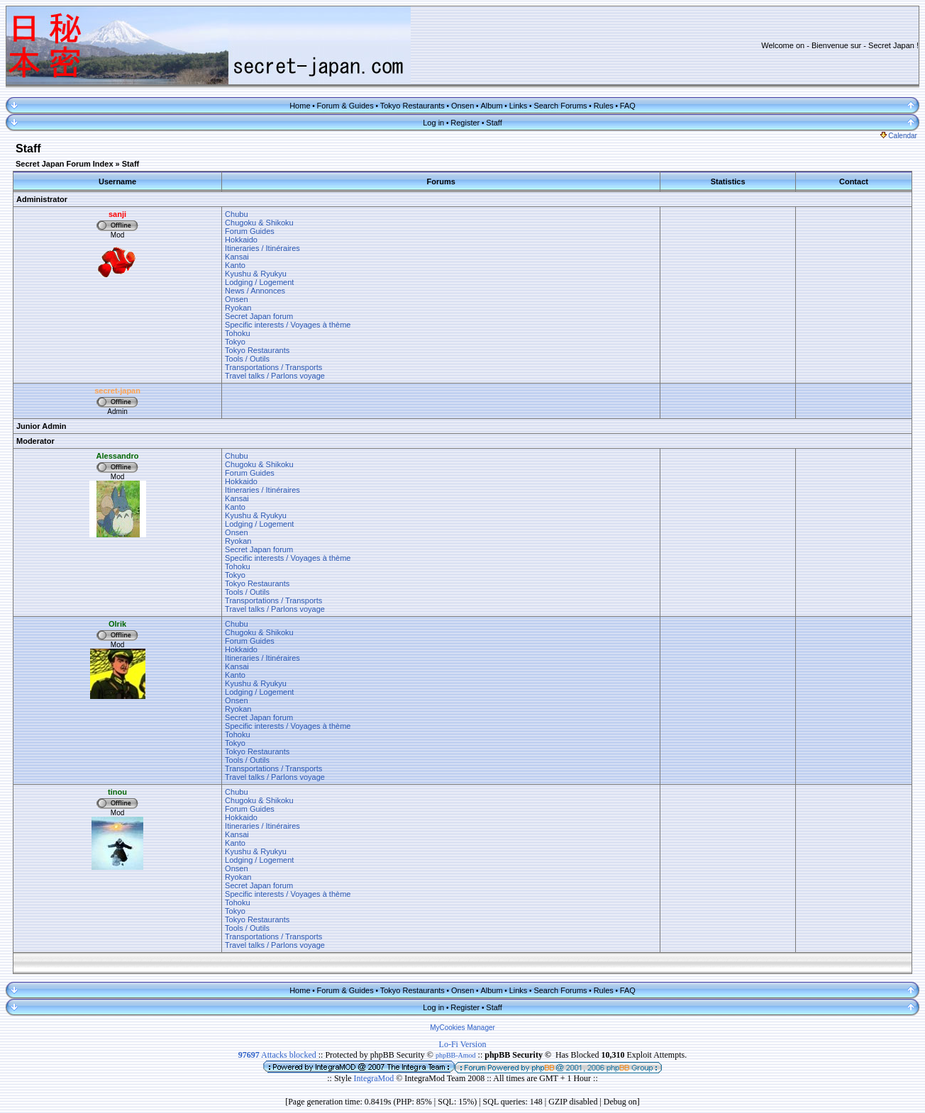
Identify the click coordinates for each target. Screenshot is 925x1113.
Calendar (898, 136)
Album (491, 105)
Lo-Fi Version (463, 1044)
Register (465, 122)
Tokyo (235, 341)
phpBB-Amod (456, 1055)
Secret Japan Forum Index (64, 164)
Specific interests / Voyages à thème (287, 324)
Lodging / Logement (259, 282)
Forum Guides (250, 231)
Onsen (462, 105)
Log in (433, 122)
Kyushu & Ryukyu (256, 273)
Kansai (237, 256)
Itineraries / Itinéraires (262, 248)
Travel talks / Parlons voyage (275, 375)
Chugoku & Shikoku (259, 222)
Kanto (235, 265)
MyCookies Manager (462, 1027)
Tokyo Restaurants (412, 105)
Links (518, 105)
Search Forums (560, 105)
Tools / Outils (247, 358)
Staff (494, 122)
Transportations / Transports (273, 367)
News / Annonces (255, 290)
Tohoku (237, 333)
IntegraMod (375, 1078)
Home (299, 105)
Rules (604, 105)
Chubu (236, 214)
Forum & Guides (345, 105)
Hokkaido (241, 239)
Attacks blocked (277, 1055)
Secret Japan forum (259, 316)
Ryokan (238, 307)
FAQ (628, 105)
